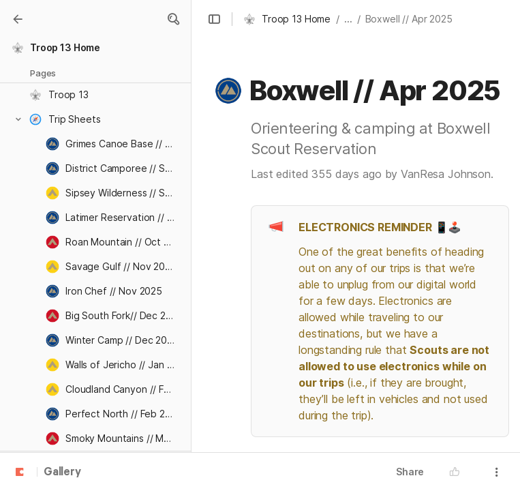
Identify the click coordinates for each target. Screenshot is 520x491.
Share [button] (410, 471)
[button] (173, 19)
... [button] (348, 19)
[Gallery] (17, 19)
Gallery (62, 472)
